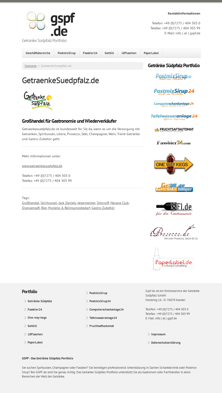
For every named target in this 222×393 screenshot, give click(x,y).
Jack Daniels (67, 203)
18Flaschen (128, 53)
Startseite (31, 66)
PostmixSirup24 (100, 301)
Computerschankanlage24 (106, 309)
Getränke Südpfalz (40, 301)
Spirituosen (49, 203)
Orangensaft (31, 208)
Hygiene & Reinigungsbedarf (69, 208)
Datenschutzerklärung (166, 342)
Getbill (109, 53)
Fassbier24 (90, 53)
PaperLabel (151, 53)
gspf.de (62, 24)
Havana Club (119, 203)
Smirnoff (103, 203)
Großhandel (30, 203)
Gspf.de (150, 291)
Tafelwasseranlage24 (103, 318)
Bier (44, 208)
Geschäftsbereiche (38, 53)
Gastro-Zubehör (103, 208)
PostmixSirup (67, 53)
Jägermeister (86, 203)
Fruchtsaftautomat (101, 326)
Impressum (158, 334)
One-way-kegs (37, 317)
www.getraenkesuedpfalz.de (42, 166)
